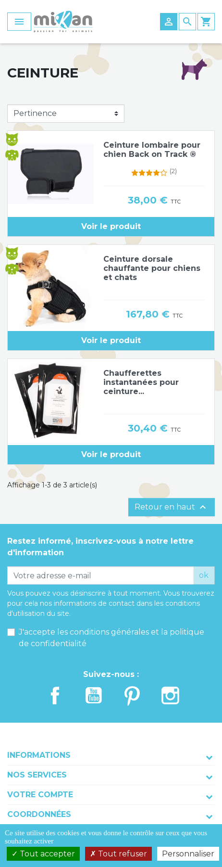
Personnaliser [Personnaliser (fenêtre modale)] (188, 853)
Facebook (55, 695)
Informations (39, 755)
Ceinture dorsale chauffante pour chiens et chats (151, 268)
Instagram (170, 695)
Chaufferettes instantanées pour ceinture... (141, 382)
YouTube (93, 695)
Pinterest (132, 695)
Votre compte (40, 794)
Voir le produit (111, 226)
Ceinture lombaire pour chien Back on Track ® (151, 149)
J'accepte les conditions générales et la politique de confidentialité (111, 637)
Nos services (37, 774)
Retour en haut (172, 507)
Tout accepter (43, 853)
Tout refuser (118, 853)
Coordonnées (39, 814)
